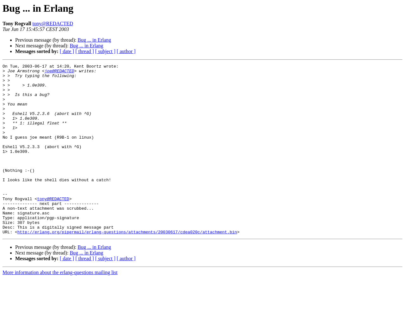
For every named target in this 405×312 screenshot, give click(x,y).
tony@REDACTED (53, 23)
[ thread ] (84, 51)
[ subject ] (105, 51)
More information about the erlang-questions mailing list (60, 306)
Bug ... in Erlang (94, 40)
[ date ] (67, 51)
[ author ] (126, 51)
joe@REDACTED (59, 72)
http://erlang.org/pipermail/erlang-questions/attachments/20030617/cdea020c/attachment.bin (127, 266)
